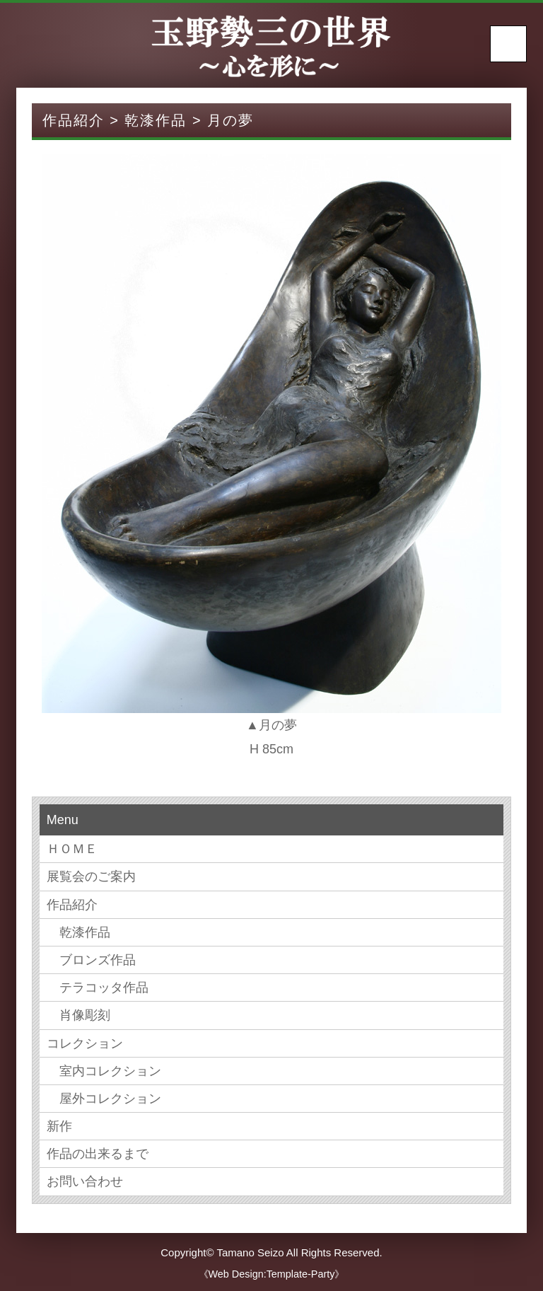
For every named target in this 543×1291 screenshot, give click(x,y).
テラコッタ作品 (97, 987)
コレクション (85, 1043)
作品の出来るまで (97, 1154)
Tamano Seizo (250, 1252)
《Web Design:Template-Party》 (272, 1274)
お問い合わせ (85, 1181)
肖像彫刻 (78, 1015)
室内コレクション (104, 1071)
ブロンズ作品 (91, 960)
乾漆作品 (78, 932)
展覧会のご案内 (91, 876)
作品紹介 (72, 905)
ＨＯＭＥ (72, 849)
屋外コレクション (104, 1099)
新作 (59, 1126)
